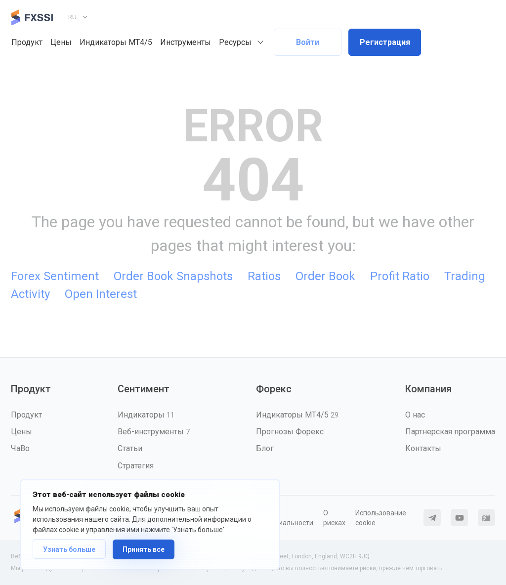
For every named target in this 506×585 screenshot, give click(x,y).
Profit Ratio (399, 276)
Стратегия (136, 465)
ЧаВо (20, 448)
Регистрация (385, 42)
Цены (61, 42)
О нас (415, 414)
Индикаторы (146, 414)
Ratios (264, 276)
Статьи (130, 448)
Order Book (325, 276)
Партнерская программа (450, 431)
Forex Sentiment (55, 276)
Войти (307, 42)
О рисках (334, 518)
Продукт (26, 42)
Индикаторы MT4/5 (116, 42)
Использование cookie (380, 518)
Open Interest (101, 294)
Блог (265, 448)
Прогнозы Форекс (290, 431)
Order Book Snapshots (173, 276)
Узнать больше (69, 549)
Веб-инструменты (154, 431)
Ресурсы (235, 42)
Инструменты (185, 42)
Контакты (423, 448)
